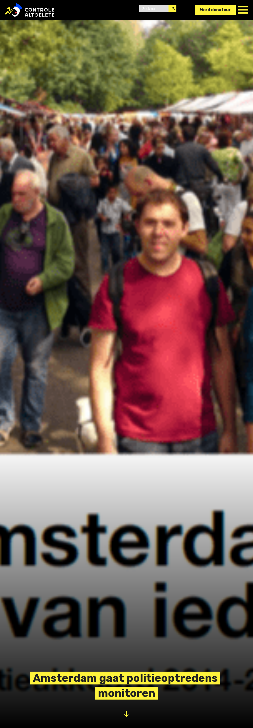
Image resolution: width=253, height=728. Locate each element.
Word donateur (215, 9)
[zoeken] (154, 8)
